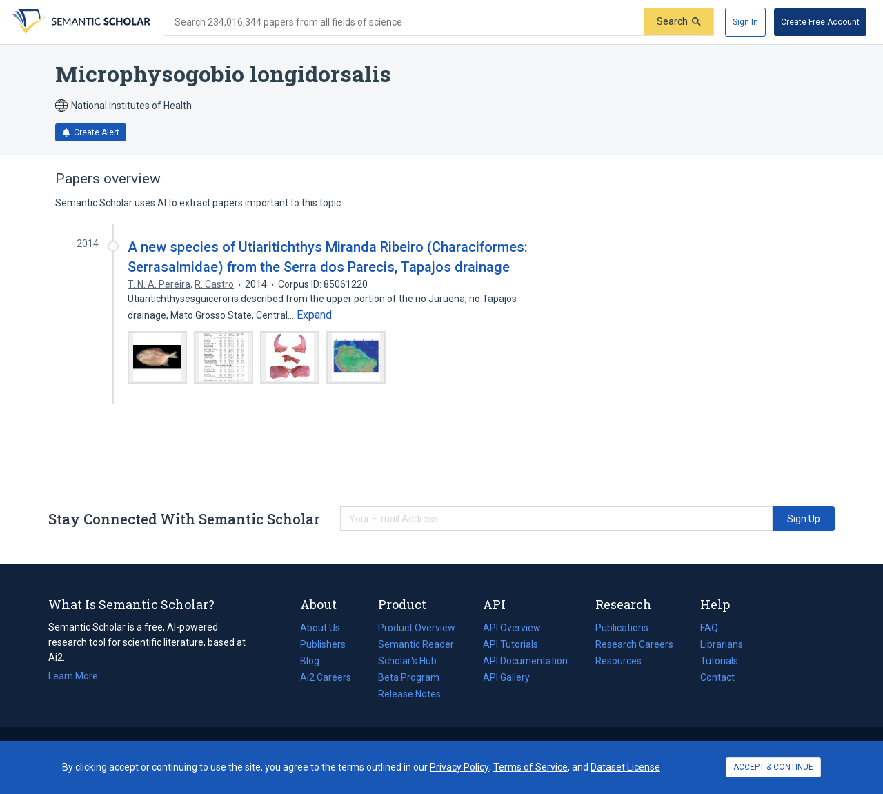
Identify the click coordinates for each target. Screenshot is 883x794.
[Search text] (403, 22)
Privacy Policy (459, 767)
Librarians (721, 644)
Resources (618, 661)
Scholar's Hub (407, 660)
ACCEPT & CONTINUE (773, 767)
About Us (320, 627)
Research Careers (634, 644)
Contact (717, 677)
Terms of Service (530, 767)
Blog (315, 661)
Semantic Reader (416, 644)
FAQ (709, 627)
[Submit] (678, 21)
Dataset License (625, 767)
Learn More (73, 676)
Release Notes (409, 693)
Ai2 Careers (325, 677)
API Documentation (525, 661)
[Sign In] (745, 22)
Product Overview (416, 627)
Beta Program (408, 677)
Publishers (323, 644)
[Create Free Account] (820, 22)
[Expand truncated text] (314, 315)
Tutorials (719, 660)
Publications (621, 627)
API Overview (512, 627)
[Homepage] (80, 22)
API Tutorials (510, 644)
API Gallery (506, 677)
